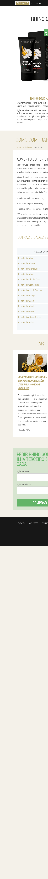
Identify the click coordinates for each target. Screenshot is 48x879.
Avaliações (33, 523)
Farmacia (21, 523)
